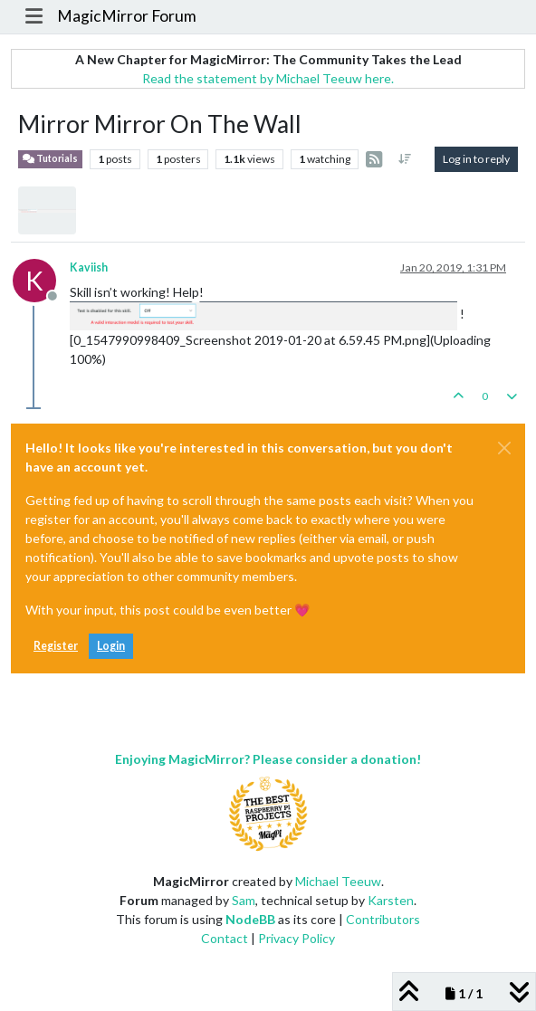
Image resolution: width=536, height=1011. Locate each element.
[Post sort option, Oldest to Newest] (405, 159)
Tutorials (50, 159)
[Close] (504, 448)
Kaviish (89, 267)
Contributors (383, 919)
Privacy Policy (296, 938)
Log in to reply (476, 159)
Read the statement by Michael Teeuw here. (268, 78)
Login (111, 646)
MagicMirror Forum (126, 15)
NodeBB (250, 919)
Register (56, 646)
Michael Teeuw (338, 881)
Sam (243, 900)
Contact (224, 938)
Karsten (391, 900)
